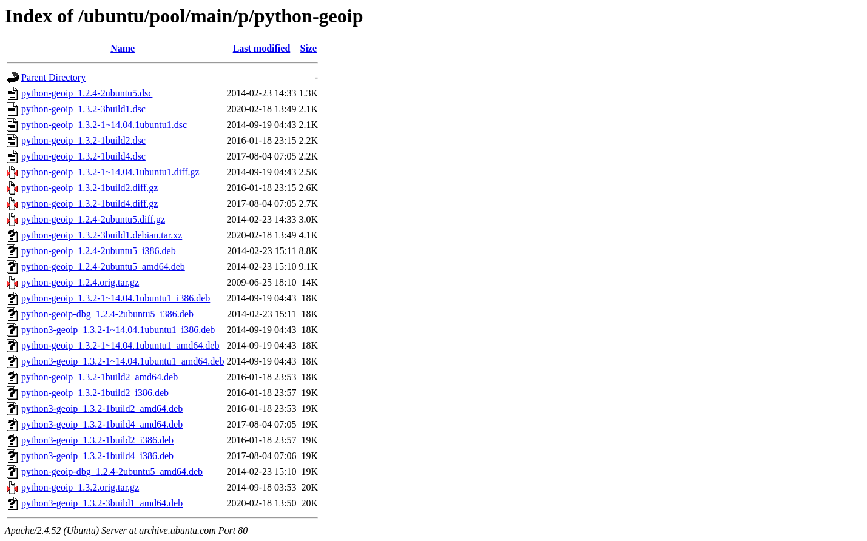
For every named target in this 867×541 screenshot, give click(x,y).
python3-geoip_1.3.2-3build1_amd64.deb (102, 503)
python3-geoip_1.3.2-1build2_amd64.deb (102, 408)
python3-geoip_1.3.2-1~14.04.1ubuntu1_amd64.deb (122, 361)
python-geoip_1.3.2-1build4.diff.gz (89, 203)
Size (308, 48)
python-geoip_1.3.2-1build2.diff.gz (89, 188)
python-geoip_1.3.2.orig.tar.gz (80, 487)
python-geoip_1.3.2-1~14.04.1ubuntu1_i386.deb (115, 298)
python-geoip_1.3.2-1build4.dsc (83, 156)
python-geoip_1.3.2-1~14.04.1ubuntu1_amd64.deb (120, 345)
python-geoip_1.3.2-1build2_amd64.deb (99, 377)
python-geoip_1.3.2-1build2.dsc (83, 140)
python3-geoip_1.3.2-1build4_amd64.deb (102, 424)
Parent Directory (53, 77)
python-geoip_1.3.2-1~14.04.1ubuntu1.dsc (104, 124)
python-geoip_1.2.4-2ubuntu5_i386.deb (98, 251)
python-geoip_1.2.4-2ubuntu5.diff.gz (93, 219)
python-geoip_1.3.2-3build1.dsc (83, 109)
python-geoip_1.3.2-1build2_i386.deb (95, 393)
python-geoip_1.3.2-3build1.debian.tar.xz (101, 235)
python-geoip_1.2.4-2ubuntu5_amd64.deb (103, 266)
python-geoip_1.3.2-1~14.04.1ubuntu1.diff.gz (110, 172)
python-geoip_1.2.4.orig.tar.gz (80, 282)
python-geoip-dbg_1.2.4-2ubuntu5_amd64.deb (112, 471)
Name (122, 48)
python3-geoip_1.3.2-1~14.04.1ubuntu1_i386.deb (118, 329)
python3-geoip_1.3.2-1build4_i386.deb (97, 456)
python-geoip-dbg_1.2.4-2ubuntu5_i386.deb (107, 314)
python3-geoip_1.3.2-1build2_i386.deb (97, 440)
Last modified (262, 48)
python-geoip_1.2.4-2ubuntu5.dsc (86, 93)
